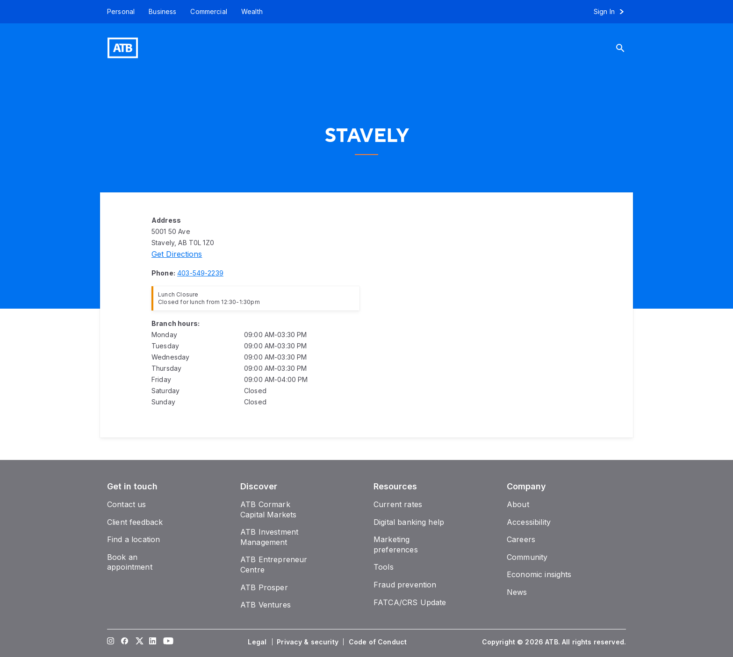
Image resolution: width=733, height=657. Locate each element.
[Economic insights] (539, 574)
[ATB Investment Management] (269, 537)
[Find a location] (133, 539)
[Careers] (521, 539)
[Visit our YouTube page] (167, 642)
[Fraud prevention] (405, 584)
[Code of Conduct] (379, 642)
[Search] (627, 48)
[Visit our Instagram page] (111, 642)
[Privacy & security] (309, 642)
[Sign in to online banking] (613, 11)
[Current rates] (398, 504)
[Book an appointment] (129, 562)
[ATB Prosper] (264, 587)
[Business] (162, 11)
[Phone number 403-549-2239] (200, 273)
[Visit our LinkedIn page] (153, 642)
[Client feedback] (135, 522)
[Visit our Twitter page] (139, 642)
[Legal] (258, 642)
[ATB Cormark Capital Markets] (268, 509)
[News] (517, 592)
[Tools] (384, 567)
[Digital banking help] (409, 522)
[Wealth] (252, 11)
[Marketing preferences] (396, 544)
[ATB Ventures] (265, 604)
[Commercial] (208, 11)
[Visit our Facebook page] (125, 642)
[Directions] (176, 254)
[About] (518, 504)
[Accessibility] (529, 522)
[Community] (527, 557)
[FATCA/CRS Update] (410, 602)
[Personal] (117, 11)
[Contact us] (126, 504)
